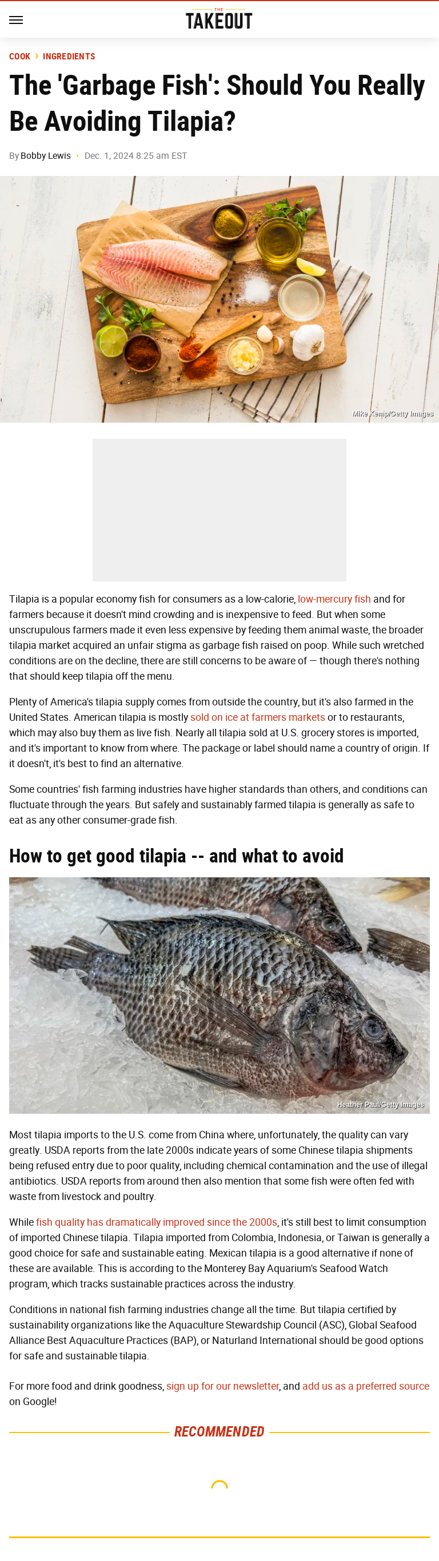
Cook (19, 56)
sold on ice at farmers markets (257, 717)
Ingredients (69, 56)
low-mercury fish (334, 599)
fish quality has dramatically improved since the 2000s (156, 1222)
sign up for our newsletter (222, 1386)
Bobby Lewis (46, 155)
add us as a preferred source (365, 1386)
